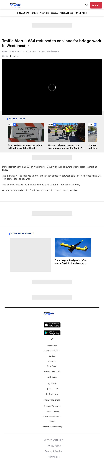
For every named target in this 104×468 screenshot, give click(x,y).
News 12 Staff (8, 51)
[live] (96, 5)
